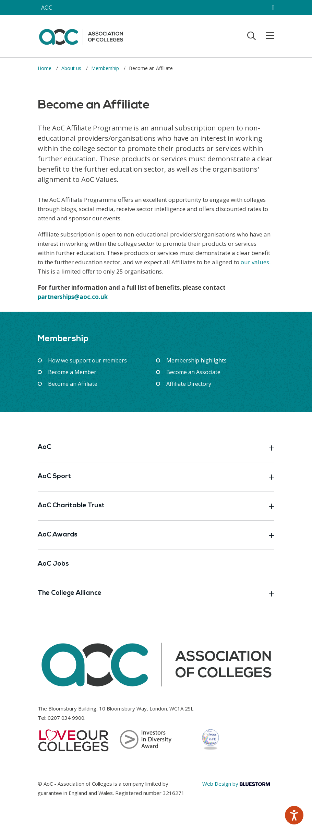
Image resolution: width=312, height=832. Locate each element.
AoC (156, 447)
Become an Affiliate (72, 384)
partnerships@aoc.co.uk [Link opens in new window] (73, 297)
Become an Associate (193, 372)
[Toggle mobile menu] (265, 36)
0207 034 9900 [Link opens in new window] (66, 717)
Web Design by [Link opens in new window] (236, 783)
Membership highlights (196, 360)
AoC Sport (156, 476)
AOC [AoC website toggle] (46, 7)
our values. (256, 262)
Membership (105, 68)
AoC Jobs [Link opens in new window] (53, 564)
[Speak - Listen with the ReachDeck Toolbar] (294, 815)
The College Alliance (156, 593)
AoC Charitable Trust (156, 505)
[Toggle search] (251, 36)
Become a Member (72, 372)
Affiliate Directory (188, 384)
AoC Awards (156, 535)
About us (72, 68)
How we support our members (87, 360)
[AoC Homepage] (81, 35)
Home (45, 68)
